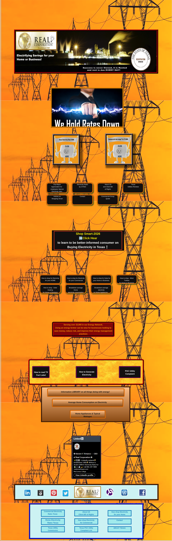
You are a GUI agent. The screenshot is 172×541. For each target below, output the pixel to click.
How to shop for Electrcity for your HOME (50, 279)
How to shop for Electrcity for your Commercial (75, 279)
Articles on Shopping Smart (57, 197)
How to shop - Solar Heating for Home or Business (50, 290)
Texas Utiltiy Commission (53, 529)
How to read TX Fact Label (41, 373)
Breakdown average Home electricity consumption (76, 290)
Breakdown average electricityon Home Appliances (101, 290)
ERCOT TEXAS (120, 528)
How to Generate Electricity (86, 373)
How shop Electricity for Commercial (86, 521)
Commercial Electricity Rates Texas (53, 513)
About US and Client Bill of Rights (108, 187)
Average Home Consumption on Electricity (87, 402)
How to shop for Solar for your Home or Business (101, 279)
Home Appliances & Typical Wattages (87, 415)
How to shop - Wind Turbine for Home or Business (126, 280)
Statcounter (86, 501)
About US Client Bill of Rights (86, 513)
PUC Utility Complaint (130, 372)
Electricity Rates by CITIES (82, 186)
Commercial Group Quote (107, 197)
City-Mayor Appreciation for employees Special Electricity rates (57, 188)
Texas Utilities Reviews (133, 186)
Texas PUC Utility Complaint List (86, 529)
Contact (82, 196)
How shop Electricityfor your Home (119, 513)
